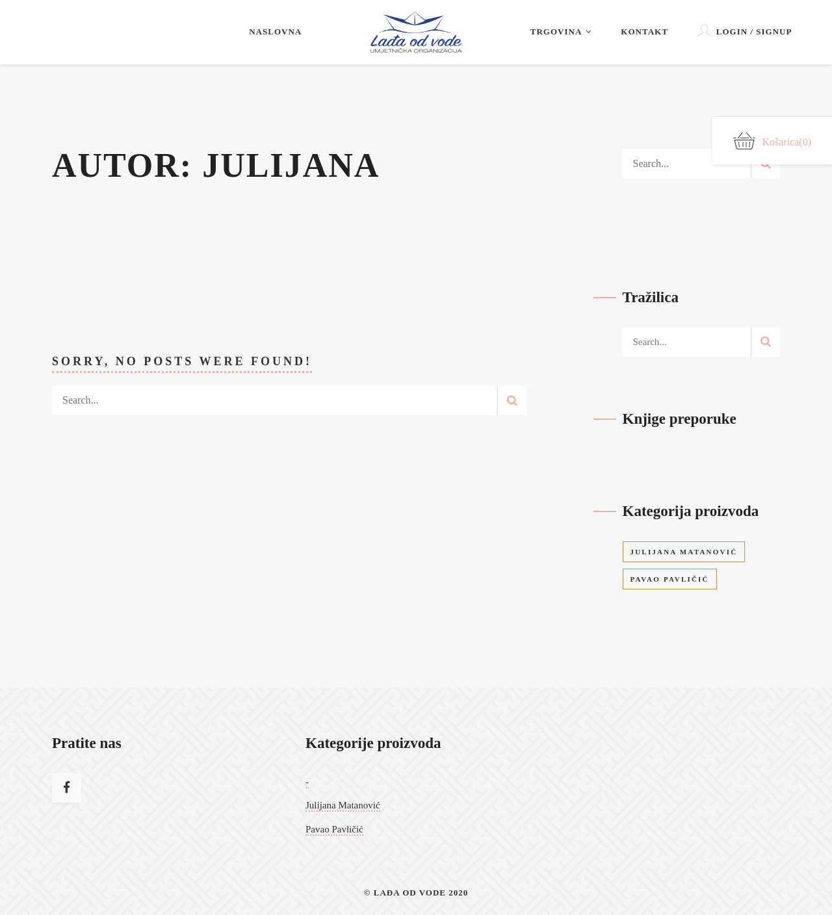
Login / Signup (744, 30)
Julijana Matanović (343, 805)
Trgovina (561, 31)
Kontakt (644, 31)
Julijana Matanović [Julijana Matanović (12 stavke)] (684, 552)
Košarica (772, 141)
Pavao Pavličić (334, 829)
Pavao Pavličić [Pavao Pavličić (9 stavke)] (669, 579)
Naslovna (275, 31)
